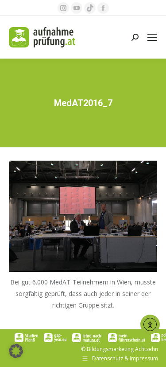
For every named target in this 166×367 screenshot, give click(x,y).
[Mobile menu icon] (152, 37)
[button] (16, 351)
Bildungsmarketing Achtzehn (122, 349)
